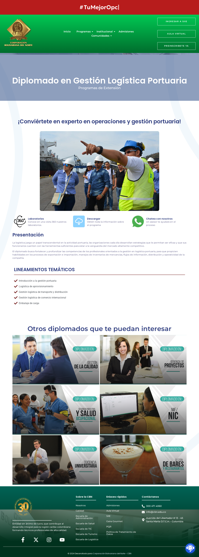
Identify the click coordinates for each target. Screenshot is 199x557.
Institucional (105, 31)
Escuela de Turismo (86, 534)
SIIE (108, 516)
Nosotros (81, 505)
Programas (84, 31)
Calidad (80, 510)
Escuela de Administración (84, 517)
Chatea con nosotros (159, 218)
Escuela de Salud (85, 523)
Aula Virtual (112, 510)
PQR (108, 526)
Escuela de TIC (84, 528)
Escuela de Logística (87, 539)
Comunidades (101, 35)
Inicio (67, 31)
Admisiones (126, 31)
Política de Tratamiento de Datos (121, 533)
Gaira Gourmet (114, 521)
